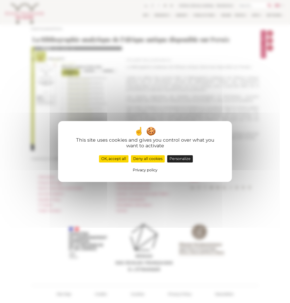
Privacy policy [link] (145, 170)
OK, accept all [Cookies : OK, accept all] (113, 159)
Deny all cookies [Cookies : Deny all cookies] (147, 159)
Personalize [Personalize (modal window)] (180, 159)
